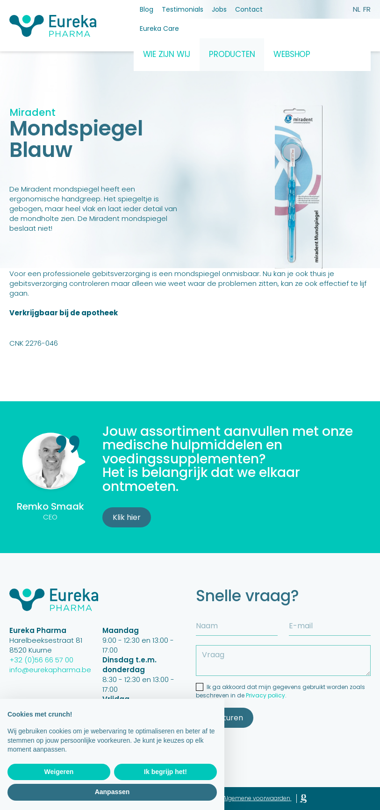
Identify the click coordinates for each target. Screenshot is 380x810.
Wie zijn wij (167, 54)
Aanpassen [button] (112, 792)
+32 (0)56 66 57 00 (41, 660)
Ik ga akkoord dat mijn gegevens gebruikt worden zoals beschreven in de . (280, 691)
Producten (232, 54)
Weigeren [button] (59, 771)
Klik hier (127, 517)
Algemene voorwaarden (256, 798)
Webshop (291, 54)
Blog (146, 9)
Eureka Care (159, 28)
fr (367, 9)
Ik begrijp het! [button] (165, 771)
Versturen (224, 717)
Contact (249, 9)
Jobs (219, 9)
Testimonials (182, 9)
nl (356, 9)
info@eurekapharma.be (50, 670)
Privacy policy (265, 695)
